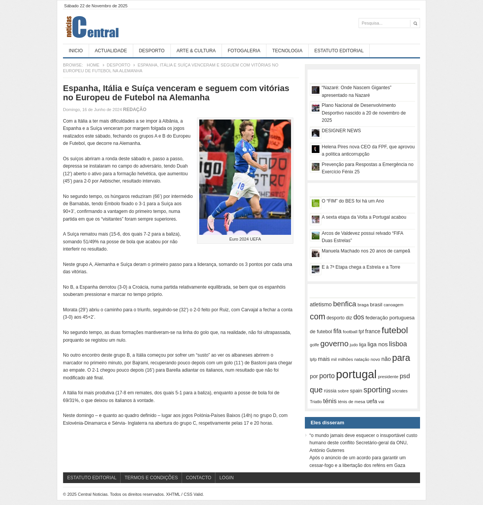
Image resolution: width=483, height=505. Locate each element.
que (316, 389)
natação (361, 359)
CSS (188, 494)
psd (405, 376)
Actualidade (111, 50)
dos (358, 317)
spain (356, 391)
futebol (395, 330)
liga (362, 344)
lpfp (313, 359)
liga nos (377, 344)
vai (381, 401)
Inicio (76, 50)
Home (93, 65)
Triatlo (316, 401)
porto (326, 376)
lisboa (398, 344)
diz (349, 318)
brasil (376, 304)
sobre (343, 391)
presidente (388, 376)
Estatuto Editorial (339, 50)
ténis (330, 401)
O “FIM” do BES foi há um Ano (353, 201)
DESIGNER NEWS (341, 130)
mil (334, 359)
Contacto (198, 477)
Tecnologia (287, 50)
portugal (356, 374)
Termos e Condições (151, 477)
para (401, 358)
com (317, 316)
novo (375, 359)
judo (354, 344)
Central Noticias (120, 26)
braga (363, 304)
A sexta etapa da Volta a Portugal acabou (364, 217)
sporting (377, 389)
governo (334, 343)
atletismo (321, 304)
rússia (330, 391)
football (350, 331)
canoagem (393, 304)
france (372, 331)
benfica (344, 304)
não (386, 359)
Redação (135, 109)
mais (324, 359)
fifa (337, 330)
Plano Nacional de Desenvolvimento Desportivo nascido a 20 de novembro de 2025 (364, 113)
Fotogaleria (244, 50)
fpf (361, 331)
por (314, 376)
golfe (314, 344)
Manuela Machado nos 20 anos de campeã (366, 251)
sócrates (399, 391)
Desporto (152, 50)
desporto (336, 318)
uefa (371, 401)
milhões (345, 359)
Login (226, 477)
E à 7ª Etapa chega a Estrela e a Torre (361, 267)
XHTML (173, 494)
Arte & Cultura (196, 50)
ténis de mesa (351, 401)
